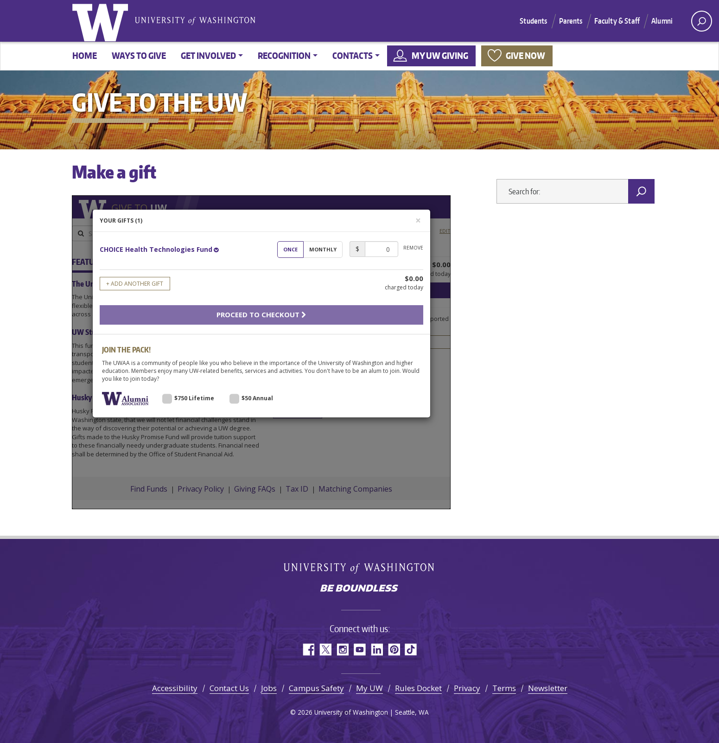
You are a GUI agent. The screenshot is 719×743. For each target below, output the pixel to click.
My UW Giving (440, 55)
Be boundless (359, 589)
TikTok (411, 649)
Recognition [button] (284, 55)
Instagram (342, 649)
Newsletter (547, 688)
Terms (504, 688)
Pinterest (394, 649)
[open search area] (701, 21)
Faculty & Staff (617, 21)
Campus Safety (316, 688)
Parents (571, 21)
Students (533, 21)
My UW (369, 688)
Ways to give (139, 55)
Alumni (662, 21)
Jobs (269, 688)
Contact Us (229, 688)
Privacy (467, 688)
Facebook (308, 649)
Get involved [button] (208, 55)
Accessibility (174, 688)
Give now (525, 55)
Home (84, 55)
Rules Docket (418, 688)
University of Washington (102, 21)
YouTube (359, 649)
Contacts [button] (352, 55)
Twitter (325, 649)
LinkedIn (376, 649)
